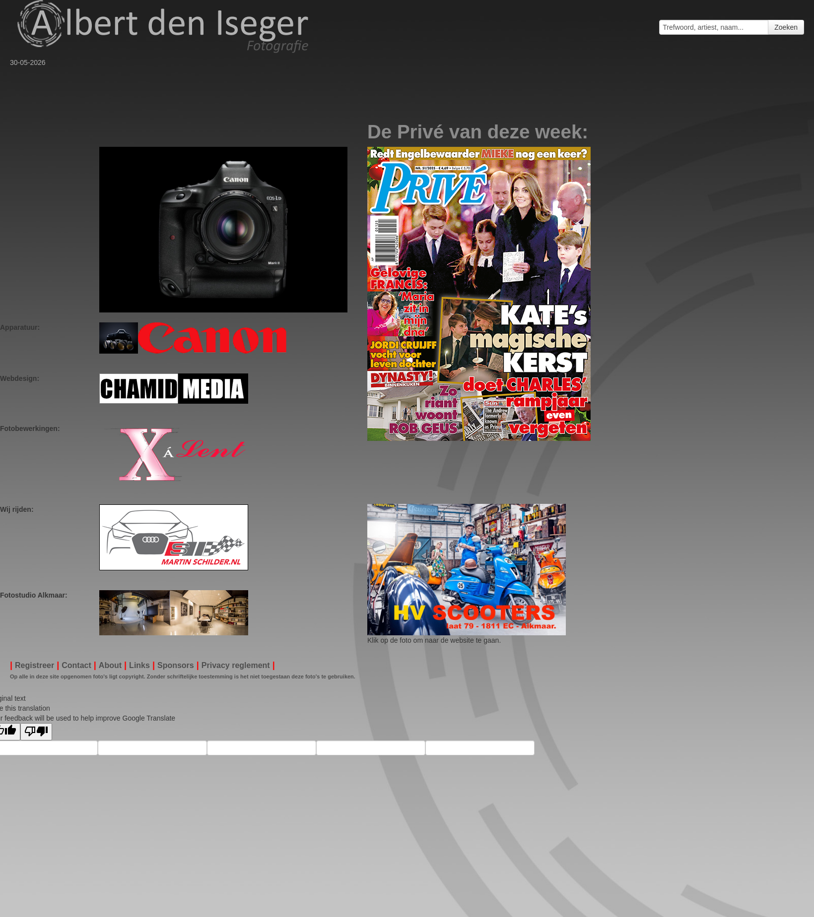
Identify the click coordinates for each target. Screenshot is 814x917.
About (110, 665)
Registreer (34, 665)
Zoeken (786, 27)
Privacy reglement (236, 665)
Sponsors (175, 665)
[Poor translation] (36, 731)
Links (139, 665)
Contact (76, 665)
